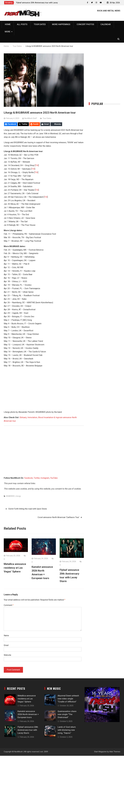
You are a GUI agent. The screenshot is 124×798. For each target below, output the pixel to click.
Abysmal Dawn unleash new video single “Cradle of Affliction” (68, 699)
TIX (36, 165)
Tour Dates (40, 24)
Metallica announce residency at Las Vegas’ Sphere (15, 568)
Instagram (45, 478)
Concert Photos (85, 24)
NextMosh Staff (30, 118)
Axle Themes (114, 752)
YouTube (54, 478)
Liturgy (18, 496)
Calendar (106, 24)
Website (7, 655)
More (7, 32)
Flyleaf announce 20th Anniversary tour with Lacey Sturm (28, 730)
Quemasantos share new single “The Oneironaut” (67, 714)
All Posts (22, 24)
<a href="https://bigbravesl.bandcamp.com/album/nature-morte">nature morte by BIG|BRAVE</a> (44, 398)
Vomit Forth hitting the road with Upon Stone (27, 509)
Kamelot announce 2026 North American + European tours (28, 714)
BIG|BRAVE (10, 496)
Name (6, 635)
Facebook (28, 478)
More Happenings (61, 24)
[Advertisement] (44, 453)
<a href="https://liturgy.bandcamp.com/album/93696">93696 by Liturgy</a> (44, 378)
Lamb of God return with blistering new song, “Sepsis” (67, 730)
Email (6, 645)
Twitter (37, 478)
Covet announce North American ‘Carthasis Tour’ (58, 517)
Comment (9, 605)
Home (8, 24)
